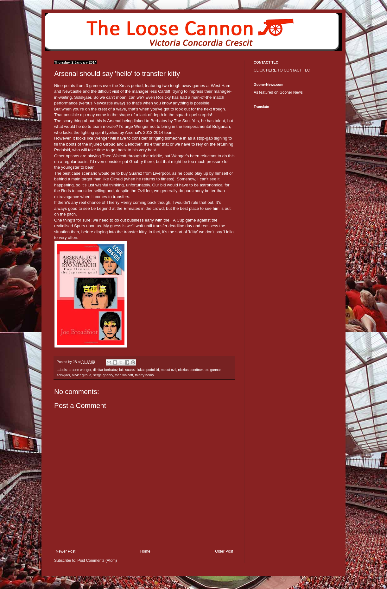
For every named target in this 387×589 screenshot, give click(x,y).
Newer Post (65, 551)
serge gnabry (103, 375)
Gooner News (290, 92)
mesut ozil (168, 370)
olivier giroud (81, 375)
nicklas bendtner (190, 370)
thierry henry (144, 375)
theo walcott (124, 375)
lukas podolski (148, 370)
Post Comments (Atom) (97, 560)
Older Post (224, 551)
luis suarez (127, 370)
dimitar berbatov (105, 370)
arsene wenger (80, 370)
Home (145, 551)
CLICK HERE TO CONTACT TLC (282, 70)
